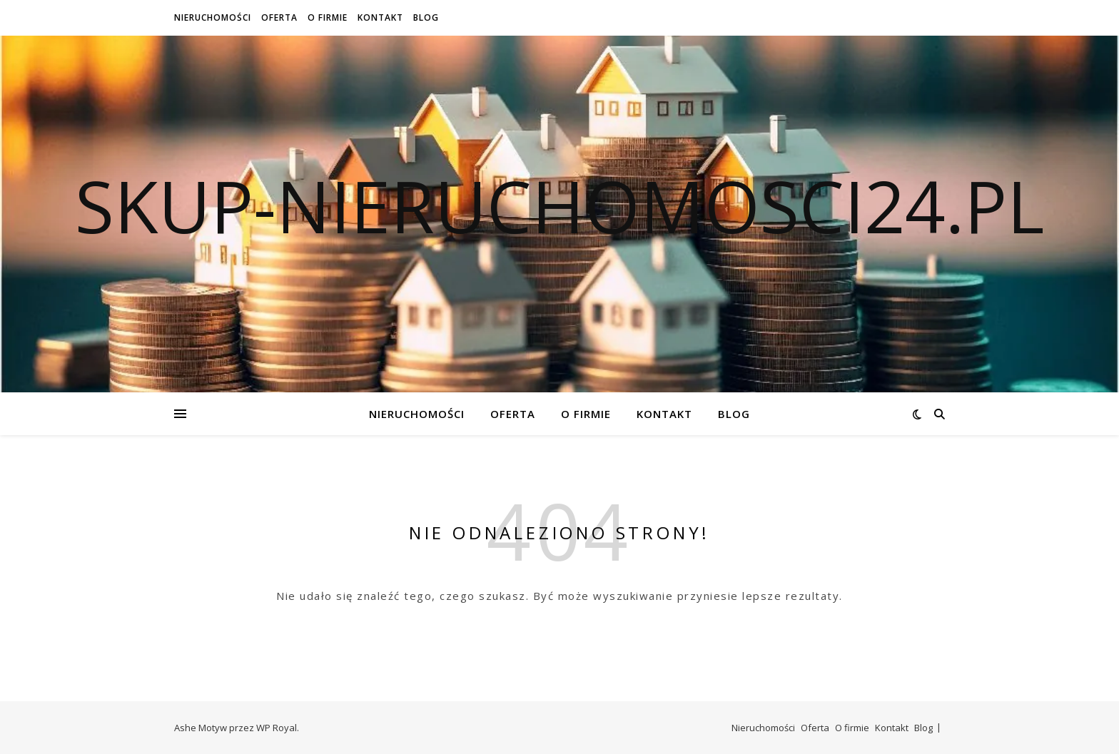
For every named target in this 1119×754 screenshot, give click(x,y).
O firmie (328, 17)
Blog (426, 17)
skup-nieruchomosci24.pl (559, 205)
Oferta (279, 17)
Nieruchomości (212, 17)
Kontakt (380, 17)
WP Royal (276, 727)
